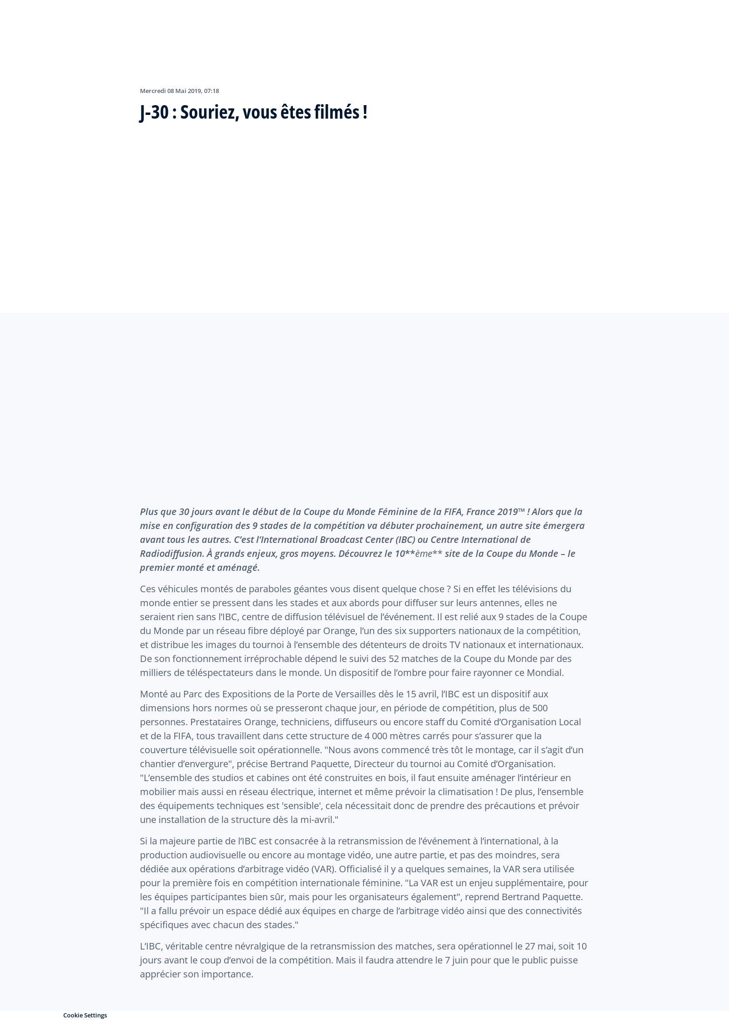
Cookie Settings (85, 1015)
